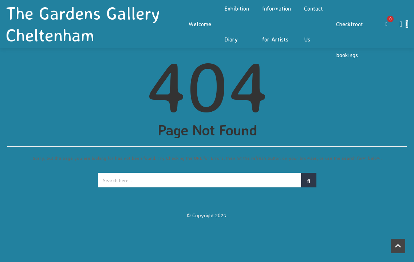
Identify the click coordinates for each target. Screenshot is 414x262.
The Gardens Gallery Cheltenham (83, 24)
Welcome (200, 24)
